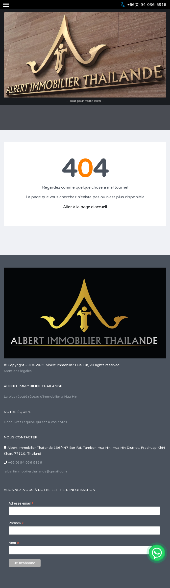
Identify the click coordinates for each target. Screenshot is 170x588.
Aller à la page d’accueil (85, 206)
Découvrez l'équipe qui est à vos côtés (35, 422)
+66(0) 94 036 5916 (25, 462)
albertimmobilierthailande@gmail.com (36, 471)
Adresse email (21, 503)
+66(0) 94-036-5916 (146, 4)
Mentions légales (18, 371)
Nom (14, 543)
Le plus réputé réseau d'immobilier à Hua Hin (40, 396)
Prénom (16, 523)
